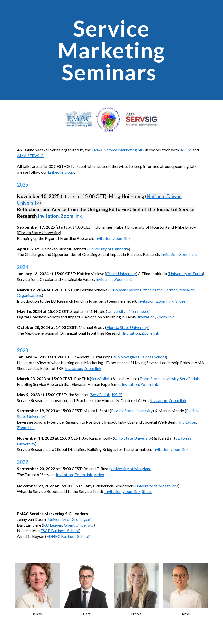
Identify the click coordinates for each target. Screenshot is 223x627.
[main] (111, 50)
